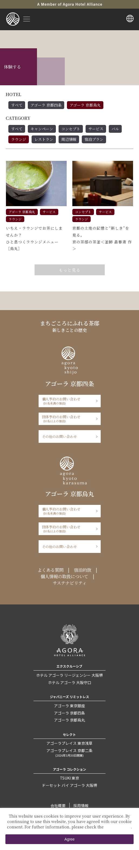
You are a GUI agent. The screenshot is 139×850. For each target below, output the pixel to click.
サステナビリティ (70, 583)
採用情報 (81, 805)
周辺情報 (68, 139)
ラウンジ (18, 139)
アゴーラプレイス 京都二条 (69, 752)
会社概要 (58, 805)
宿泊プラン (93, 139)
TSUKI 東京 (69, 778)
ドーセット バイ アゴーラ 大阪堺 (69, 785)
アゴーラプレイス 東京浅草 (69, 743)
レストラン (43, 139)
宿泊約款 (82, 570)
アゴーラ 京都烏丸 (85, 105)
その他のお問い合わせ (59, 436)
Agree (69, 839)
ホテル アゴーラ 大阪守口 (69, 682)
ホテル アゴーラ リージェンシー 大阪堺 (69, 675)
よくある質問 (50, 570)
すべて (16, 105)
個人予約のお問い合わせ (68, 400)
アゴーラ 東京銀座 (69, 705)
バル (115, 128)
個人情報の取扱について (64, 576)
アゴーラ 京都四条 (46, 105)
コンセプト (70, 128)
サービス (95, 128)
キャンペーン (41, 128)
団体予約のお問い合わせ (68, 418)
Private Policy (118, 826)
